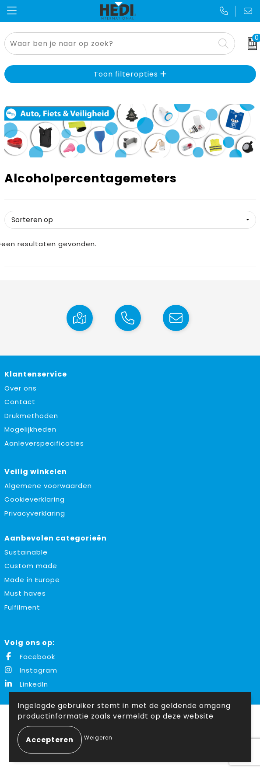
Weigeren (98, 737)
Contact (19, 401)
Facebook (29, 656)
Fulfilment (22, 607)
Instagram (30, 670)
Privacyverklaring (34, 513)
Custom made (30, 565)
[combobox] (110, 43)
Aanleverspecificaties (44, 443)
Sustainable (26, 552)
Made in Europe (32, 579)
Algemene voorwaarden (48, 485)
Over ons (20, 388)
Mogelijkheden (30, 429)
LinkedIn (26, 684)
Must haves (25, 593)
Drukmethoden (31, 415)
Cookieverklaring (34, 499)
